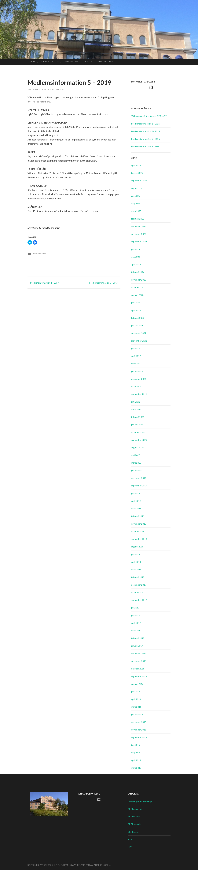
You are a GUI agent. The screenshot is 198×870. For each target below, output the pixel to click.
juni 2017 (135, 615)
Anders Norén (102, 865)
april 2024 (136, 264)
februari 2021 (137, 417)
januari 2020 (137, 470)
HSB (130, 839)
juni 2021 (135, 401)
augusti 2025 (137, 188)
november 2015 (138, 729)
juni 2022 (135, 348)
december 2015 (138, 722)
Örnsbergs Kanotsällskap (140, 801)
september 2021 (139, 394)
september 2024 (139, 241)
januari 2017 (137, 645)
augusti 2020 (137, 447)
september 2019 (139, 485)
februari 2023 (137, 317)
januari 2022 (137, 371)
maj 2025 (135, 203)
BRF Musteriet (48, 62)
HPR (130, 847)
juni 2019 (135, 493)
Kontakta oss (105, 62)
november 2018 (138, 523)
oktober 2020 (137, 432)
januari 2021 (137, 424)
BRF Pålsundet (134, 824)
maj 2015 (135, 752)
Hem (33, 62)
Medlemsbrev (39, 253)
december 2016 (138, 653)
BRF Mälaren (134, 816)
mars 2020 (136, 462)
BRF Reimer (133, 831)
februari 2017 (137, 638)
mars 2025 (136, 211)
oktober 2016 (137, 668)
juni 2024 (135, 249)
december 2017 (138, 584)
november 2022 (138, 333)
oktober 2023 (137, 287)
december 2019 (138, 478)
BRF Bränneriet (135, 809)
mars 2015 (136, 767)
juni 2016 (135, 691)
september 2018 (139, 539)
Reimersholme (71, 62)
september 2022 (139, 340)
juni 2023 (135, 302)
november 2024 (138, 234)
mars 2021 (136, 409)
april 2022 (136, 356)
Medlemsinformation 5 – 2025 (145, 139)
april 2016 (136, 699)
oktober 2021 (137, 386)
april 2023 (136, 310)
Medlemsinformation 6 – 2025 (145, 131)
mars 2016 (136, 706)
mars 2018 (136, 569)
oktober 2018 (137, 531)
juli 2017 (135, 607)
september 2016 (139, 676)
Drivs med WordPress (40, 865)
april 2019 (136, 501)
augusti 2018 (137, 546)
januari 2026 (137, 173)
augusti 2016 (137, 684)
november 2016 (138, 661)
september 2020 (139, 440)
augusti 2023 (137, 295)
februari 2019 (137, 516)
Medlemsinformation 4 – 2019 (43, 282)
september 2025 (139, 180)
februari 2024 (137, 272)
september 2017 (139, 600)
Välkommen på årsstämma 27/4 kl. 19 (149, 116)
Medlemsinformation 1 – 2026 (145, 123)
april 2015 (136, 760)
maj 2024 (135, 256)
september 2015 (139, 737)
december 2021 (138, 379)
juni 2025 (135, 195)
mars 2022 (136, 363)
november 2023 (138, 279)
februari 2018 (137, 577)
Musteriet (58, 89)
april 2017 (136, 623)
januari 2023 (137, 325)
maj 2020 (135, 455)
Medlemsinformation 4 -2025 (145, 146)
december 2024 (138, 226)
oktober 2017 (137, 592)
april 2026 (136, 165)
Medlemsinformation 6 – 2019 (104, 282)
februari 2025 (137, 218)
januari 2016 (137, 714)
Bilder (88, 62)
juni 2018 (135, 554)
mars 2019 (136, 508)
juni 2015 (135, 745)
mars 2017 (136, 630)
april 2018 (136, 562)
